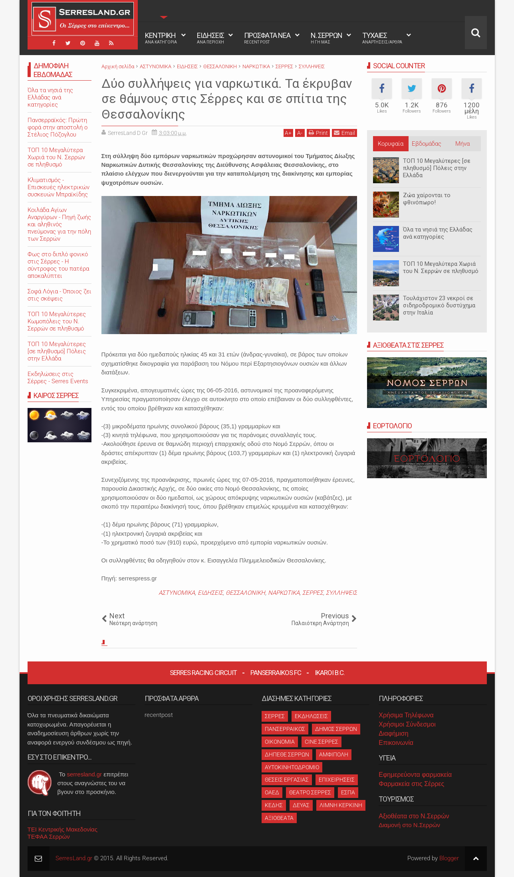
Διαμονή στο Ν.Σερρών (409, 825)
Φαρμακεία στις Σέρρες (411, 783)
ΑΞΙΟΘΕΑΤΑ (279, 818)
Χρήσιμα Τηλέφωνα (406, 715)
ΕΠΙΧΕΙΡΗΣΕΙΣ (337, 779)
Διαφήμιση (393, 733)
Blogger (449, 858)
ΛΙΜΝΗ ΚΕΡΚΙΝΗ (341, 805)
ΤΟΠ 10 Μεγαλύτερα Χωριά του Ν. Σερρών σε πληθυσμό (440, 267)
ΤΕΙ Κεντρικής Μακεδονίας (63, 829)
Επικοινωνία (396, 742)
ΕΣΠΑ (348, 792)
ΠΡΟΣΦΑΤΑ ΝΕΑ (267, 38)
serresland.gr (84, 774)
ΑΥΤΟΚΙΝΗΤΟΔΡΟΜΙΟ (292, 767)
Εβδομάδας (426, 143)
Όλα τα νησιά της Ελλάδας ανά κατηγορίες (437, 233)
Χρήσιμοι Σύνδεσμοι (407, 724)
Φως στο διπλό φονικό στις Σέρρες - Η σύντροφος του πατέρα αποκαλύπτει (58, 265)
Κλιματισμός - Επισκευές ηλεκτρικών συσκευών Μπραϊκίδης (58, 187)
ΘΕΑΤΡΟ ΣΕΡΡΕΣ (310, 792)
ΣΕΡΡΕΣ (312, 592)
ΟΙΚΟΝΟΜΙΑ (280, 741)
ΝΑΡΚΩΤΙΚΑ (284, 592)
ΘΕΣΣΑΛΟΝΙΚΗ (245, 592)
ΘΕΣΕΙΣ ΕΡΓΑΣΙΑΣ (287, 779)
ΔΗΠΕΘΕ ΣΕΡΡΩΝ (287, 754)
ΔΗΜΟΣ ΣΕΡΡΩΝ (336, 729)
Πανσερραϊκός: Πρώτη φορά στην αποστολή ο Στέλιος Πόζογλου (57, 127)
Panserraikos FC (275, 673)
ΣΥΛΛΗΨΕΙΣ (341, 592)
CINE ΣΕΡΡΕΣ (321, 741)
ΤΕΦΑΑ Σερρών (49, 836)
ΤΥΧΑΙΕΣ (382, 38)
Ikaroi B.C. (330, 673)
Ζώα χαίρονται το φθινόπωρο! (426, 199)
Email (344, 133)
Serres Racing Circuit (203, 673)
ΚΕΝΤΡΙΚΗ (161, 38)
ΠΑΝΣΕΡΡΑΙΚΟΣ (285, 729)
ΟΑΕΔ (272, 792)
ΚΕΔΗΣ (274, 805)
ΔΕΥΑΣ (301, 805)
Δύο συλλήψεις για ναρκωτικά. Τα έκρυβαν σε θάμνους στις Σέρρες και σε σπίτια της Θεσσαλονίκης (226, 99)
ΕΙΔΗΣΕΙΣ (210, 38)
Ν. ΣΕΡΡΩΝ (326, 38)
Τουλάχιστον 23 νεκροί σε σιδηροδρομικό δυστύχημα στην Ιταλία (439, 305)
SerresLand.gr (74, 858)
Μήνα (462, 143)
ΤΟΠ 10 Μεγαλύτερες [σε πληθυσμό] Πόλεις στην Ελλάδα (436, 168)
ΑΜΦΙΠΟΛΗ (333, 754)
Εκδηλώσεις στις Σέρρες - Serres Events (58, 377)
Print (318, 133)
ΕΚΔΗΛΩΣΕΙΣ (311, 716)
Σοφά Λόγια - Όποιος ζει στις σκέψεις (59, 295)
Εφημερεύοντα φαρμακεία (415, 774)
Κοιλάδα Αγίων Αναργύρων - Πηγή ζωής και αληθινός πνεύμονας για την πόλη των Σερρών (59, 224)
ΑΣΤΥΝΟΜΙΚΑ (177, 592)
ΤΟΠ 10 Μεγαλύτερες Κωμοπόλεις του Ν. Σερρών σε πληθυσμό (57, 321)
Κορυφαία (390, 143)
